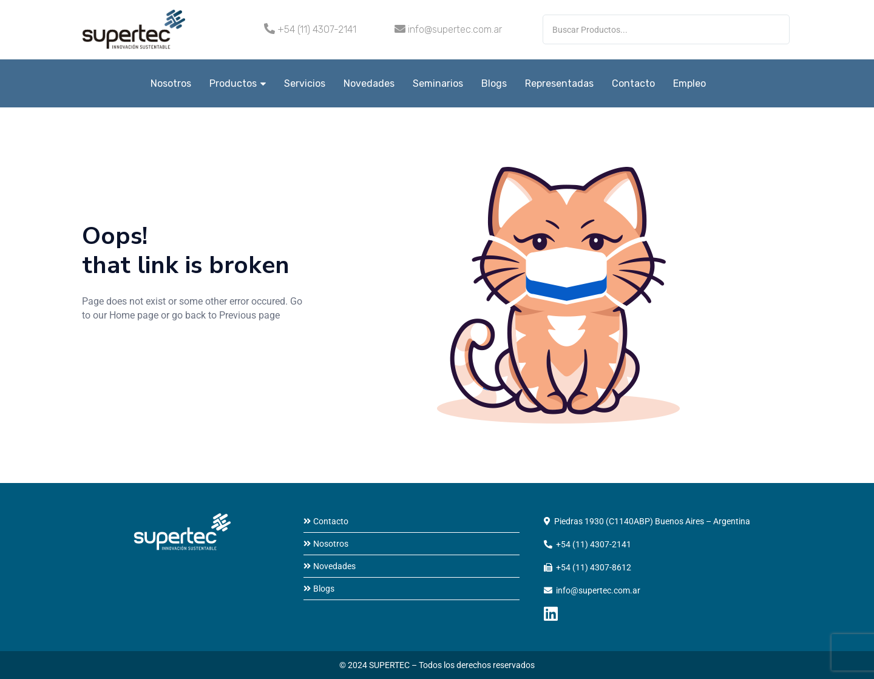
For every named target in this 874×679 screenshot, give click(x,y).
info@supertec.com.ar (455, 29)
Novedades (369, 83)
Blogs (494, 83)
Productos (237, 83)
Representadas (559, 83)
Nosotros (171, 83)
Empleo (689, 83)
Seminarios (438, 83)
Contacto (633, 83)
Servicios (304, 83)
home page (117, 356)
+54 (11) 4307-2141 (316, 29)
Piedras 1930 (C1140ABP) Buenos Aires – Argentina (652, 521)
